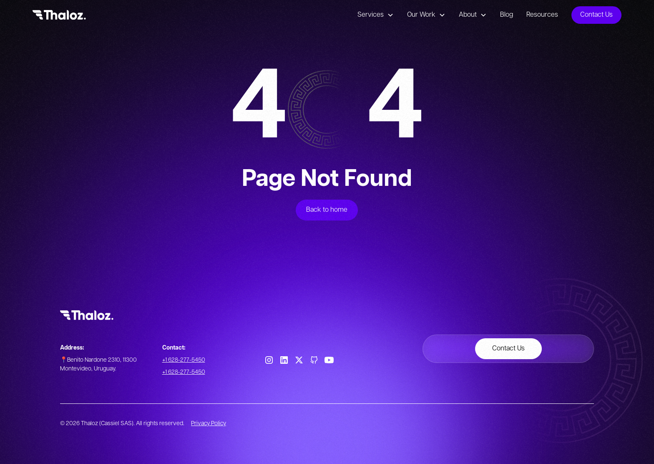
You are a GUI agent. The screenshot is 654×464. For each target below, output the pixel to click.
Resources (542, 14)
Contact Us (596, 14)
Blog (506, 14)
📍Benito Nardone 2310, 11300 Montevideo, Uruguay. (98, 364)
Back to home (326, 209)
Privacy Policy (208, 423)
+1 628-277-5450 (183, 360)
